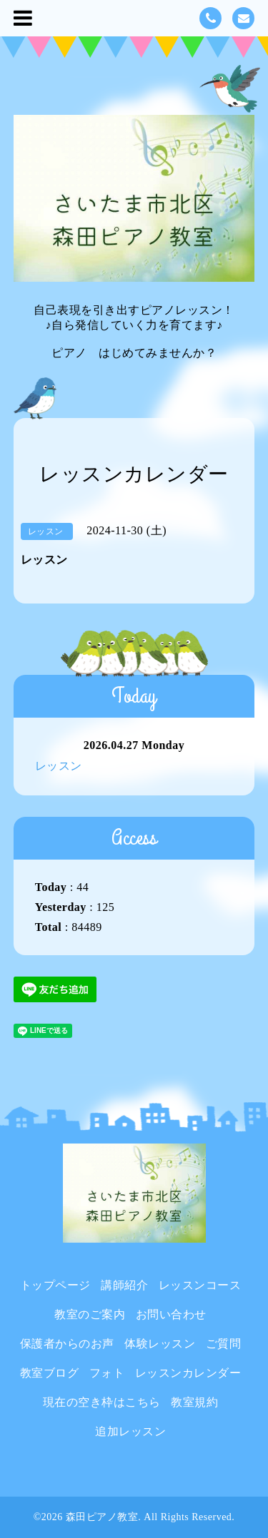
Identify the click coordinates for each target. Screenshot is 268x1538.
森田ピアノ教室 (102, 1517)
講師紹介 (124, 1285)
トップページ (55, 1285)
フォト (107, 1373)
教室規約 (194, 1402)
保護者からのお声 (67, 1344)
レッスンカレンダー (188, 1373)
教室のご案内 (89, 1314)
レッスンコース (200, 1285)
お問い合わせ (171, 1314)
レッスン (58, 766)
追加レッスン (130, 1431)
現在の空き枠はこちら (102, 1402)
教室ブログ (49, 1373)
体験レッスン (159, 1344)
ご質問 (224, 1344)
